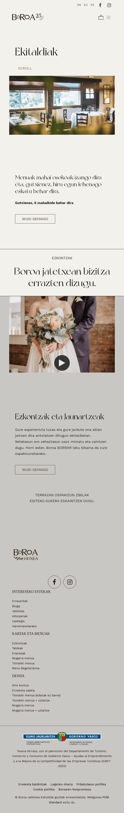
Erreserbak (20, 601)
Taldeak (17, 648)
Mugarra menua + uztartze (30, 710)
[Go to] (100, 4)
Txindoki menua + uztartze (31, 700)
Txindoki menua (23, 663)
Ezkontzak (19, 643)
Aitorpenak (20, 616)
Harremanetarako (24, 626)
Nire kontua (20, 685)
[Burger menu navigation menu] (108, 16)
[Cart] (101, 16)
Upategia (18, 621)
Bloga (16, 606)
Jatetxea (18, 611)
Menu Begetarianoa (25, 668)
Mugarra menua (23, 658)
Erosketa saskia (23, 690)
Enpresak (18, 653)
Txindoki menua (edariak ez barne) (36, 695)
